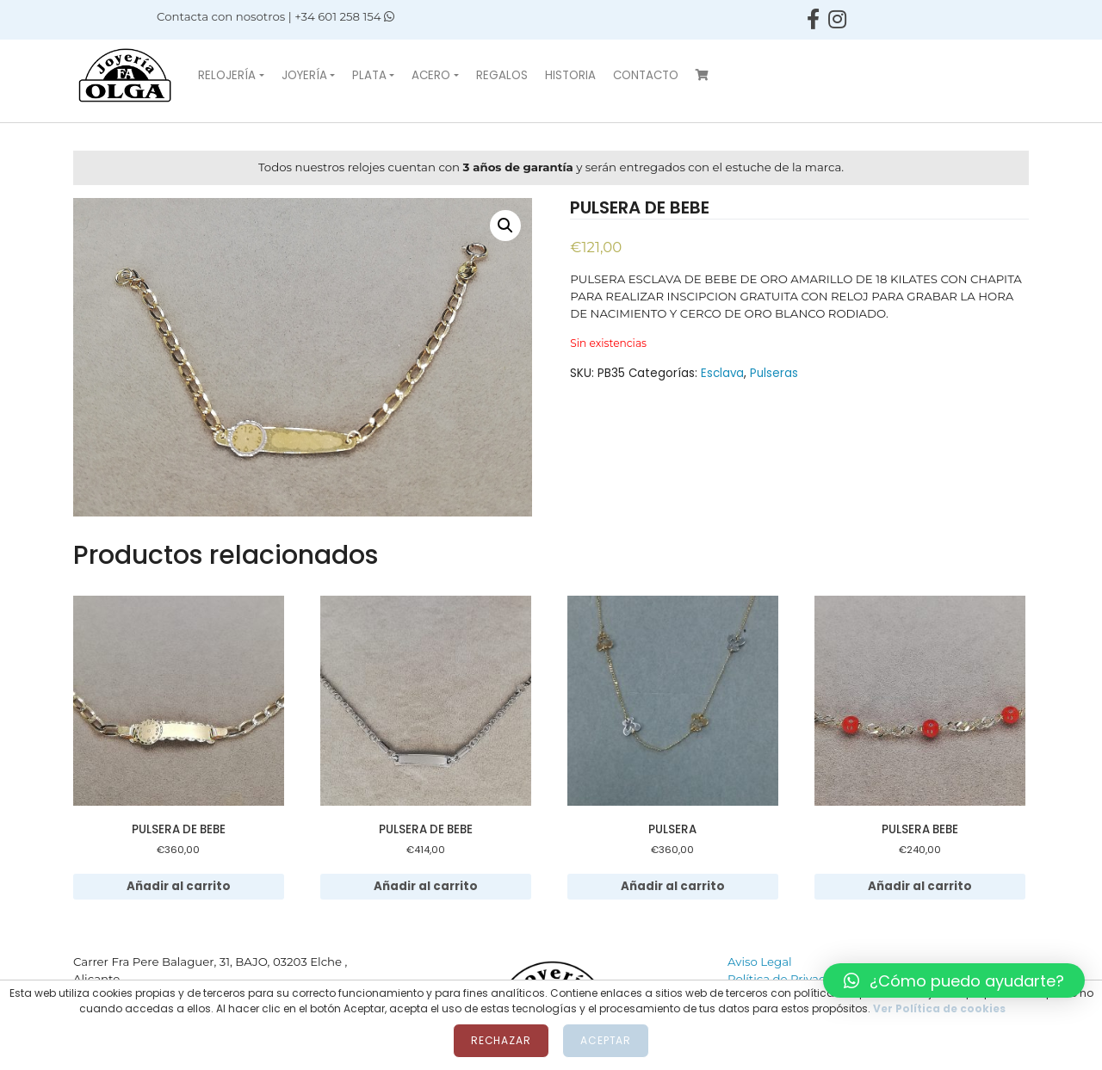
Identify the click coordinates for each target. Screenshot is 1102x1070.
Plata (369, 75)
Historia (570, 75)
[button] (954, 980)
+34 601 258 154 (344, 16)
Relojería (227, 75)
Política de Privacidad (789, 979)
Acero (431, 75)
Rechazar (501, 1040)
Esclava (722, 373)
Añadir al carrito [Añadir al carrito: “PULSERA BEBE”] (920, 886)
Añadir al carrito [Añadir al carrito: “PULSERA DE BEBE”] (179, 886)
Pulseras (774, 373)
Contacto (645, 75)
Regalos (502, 75)
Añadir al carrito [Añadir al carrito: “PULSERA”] (673, 886)
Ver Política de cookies (939, 1008)
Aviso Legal (759, 961)
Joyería (304, 75)
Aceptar (605, 1040)
